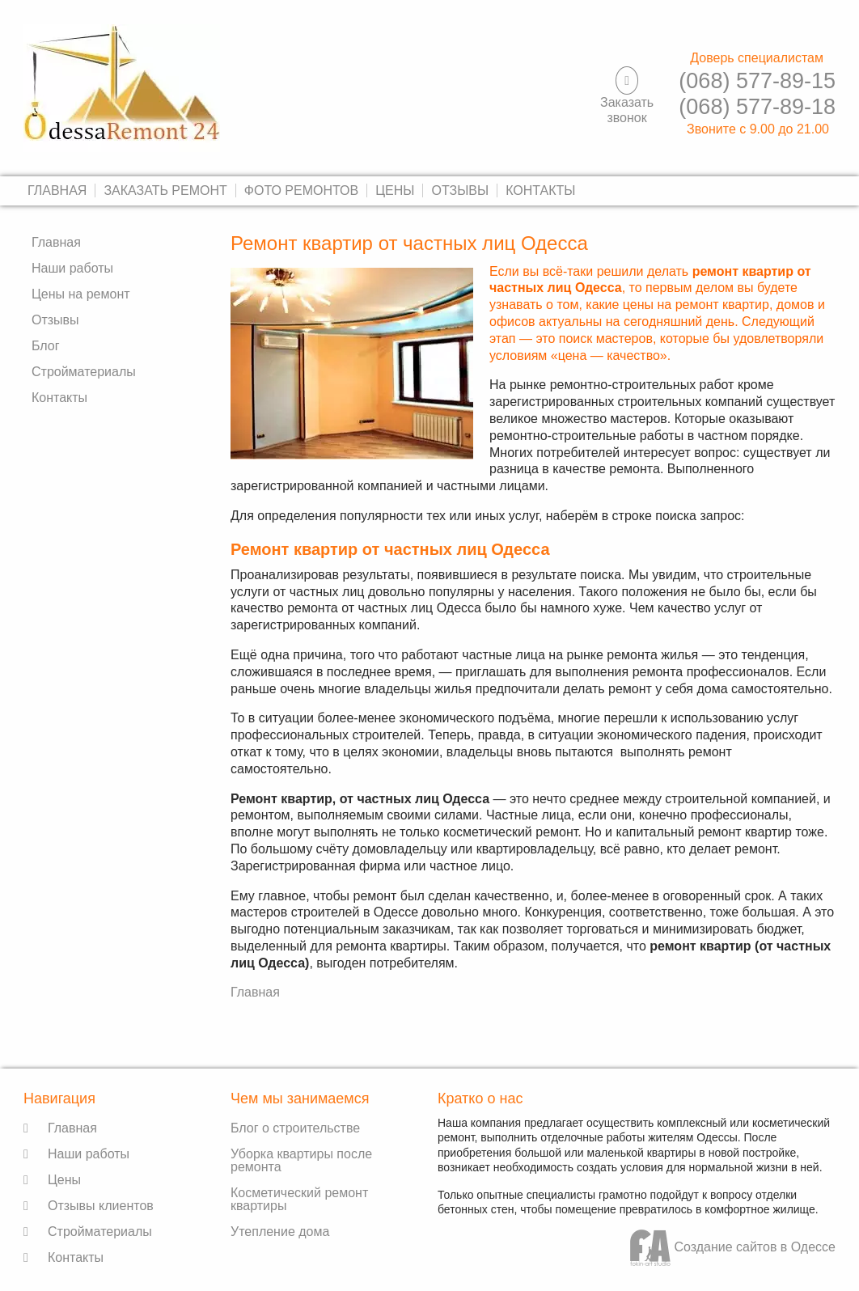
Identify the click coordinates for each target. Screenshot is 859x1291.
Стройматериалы (84, 372)
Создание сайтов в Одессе (733, 1247)
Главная (57, 190)
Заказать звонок (627, 110)
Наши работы (72, 268)
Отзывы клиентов (101, 1206)
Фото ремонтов (301, 190)
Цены (394, 190)
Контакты (540, 190)
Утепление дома (280, 1231)
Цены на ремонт (81, 294)
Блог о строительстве (295, 1128)
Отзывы (460, 190)
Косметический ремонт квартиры (299, 1199)
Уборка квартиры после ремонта (301, 1160)
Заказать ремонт (165, 190)
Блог (46, 346)
